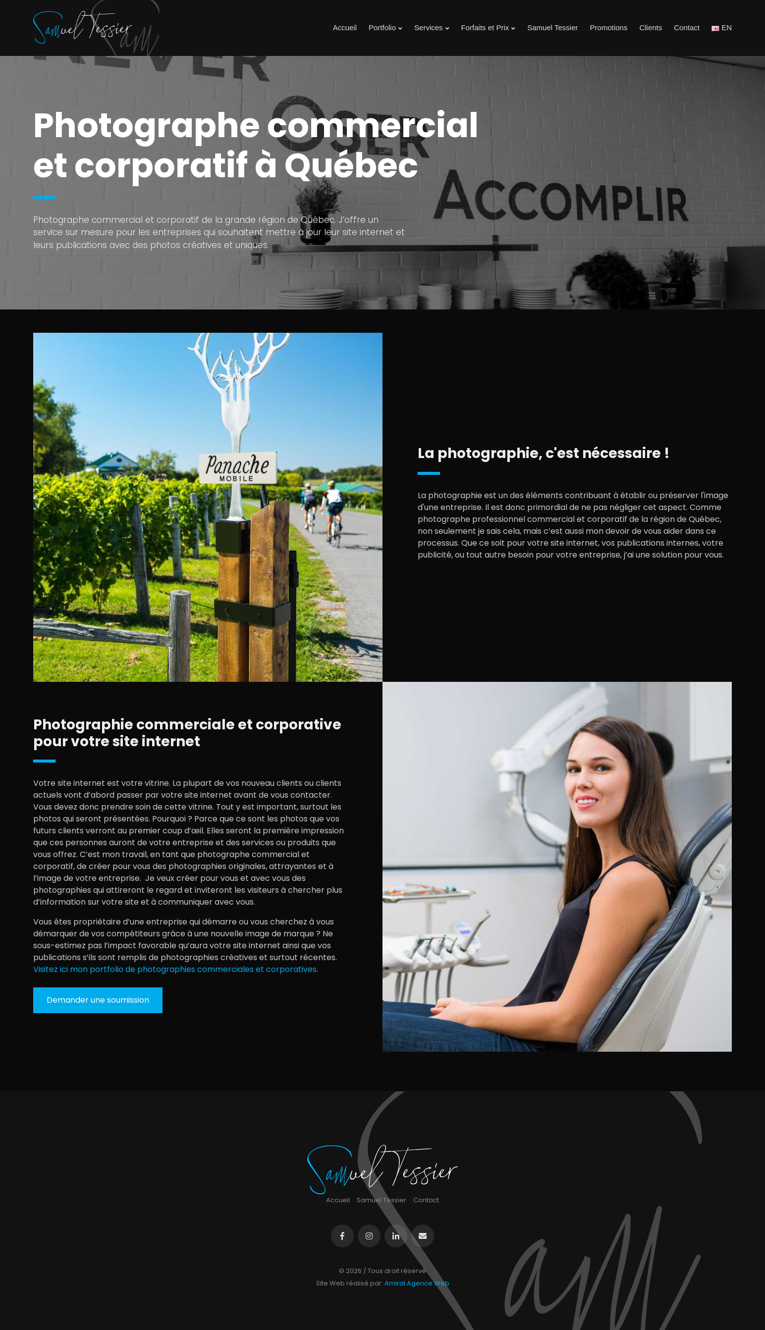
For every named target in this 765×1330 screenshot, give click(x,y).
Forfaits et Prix (488, 27)
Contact (687, 27)
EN (721, 27)
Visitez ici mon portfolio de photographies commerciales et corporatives (175, 969)
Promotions (609, 27)
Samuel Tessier (552, 27)
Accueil (345, 27)
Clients (650, 27)
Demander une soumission (98, 1000)
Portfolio (385, 27)
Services (431, 27)
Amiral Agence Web (416, 1283)
